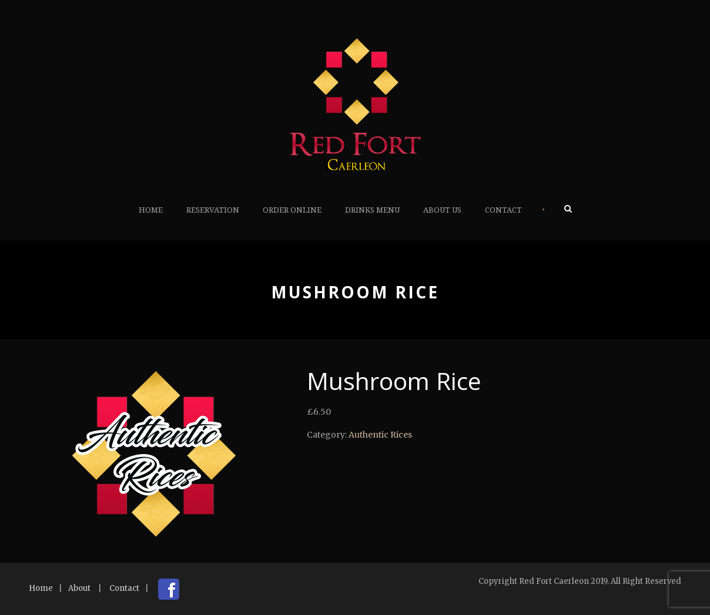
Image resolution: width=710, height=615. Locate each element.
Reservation (212, 210)
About (79, 588)
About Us (442, 210)
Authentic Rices (380, 434)
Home (151, 210)
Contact (503, 210)
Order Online (292, 210)
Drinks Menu (372, 210)
